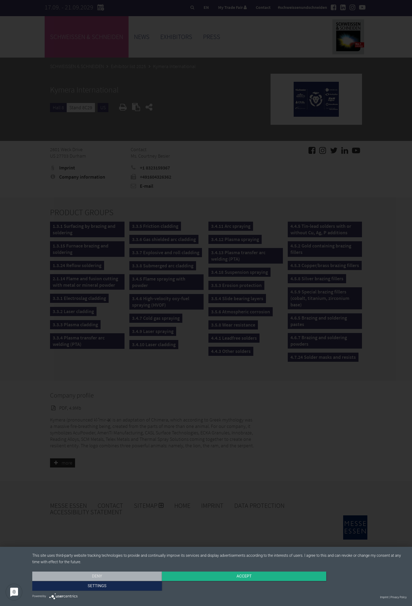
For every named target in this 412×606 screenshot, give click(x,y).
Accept (219, 586)
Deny (88, 586)
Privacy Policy (398, 597)
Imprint (384, 597)
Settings (350, 586)
